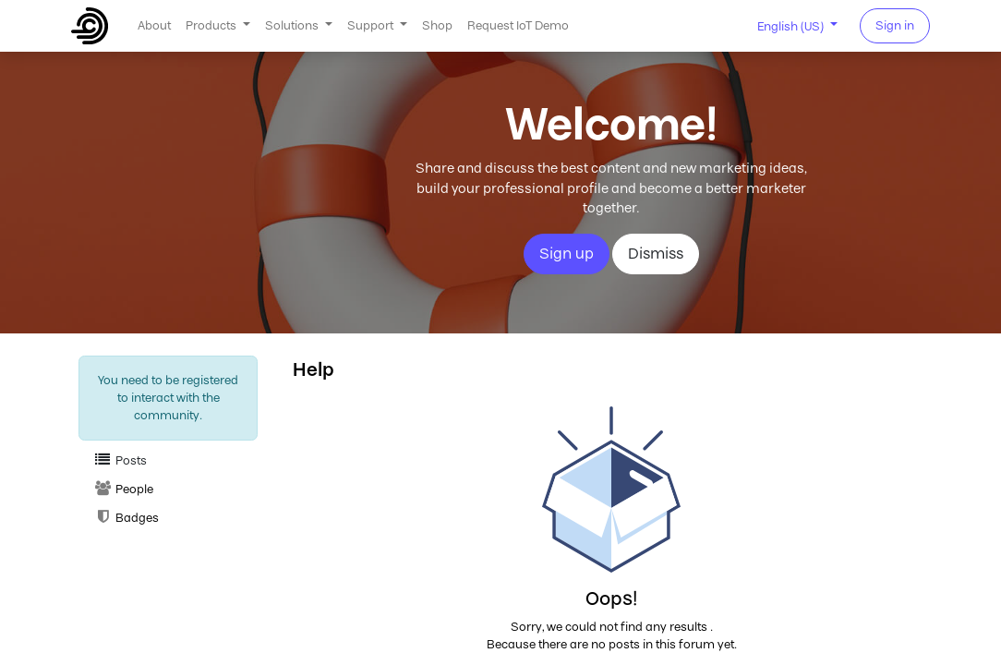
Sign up (566, 253)
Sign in (894, 25)
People (123, 489)
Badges (126, 517)
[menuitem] (154, 25)
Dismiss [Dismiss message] (655, 253)
